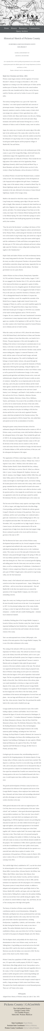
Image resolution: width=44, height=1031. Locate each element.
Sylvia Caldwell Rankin (31, 1028)
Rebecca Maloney (31, 1025)
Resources (23, 28)
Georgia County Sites (22, 1010)
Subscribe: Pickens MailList (22, 1015)
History (14, 28)
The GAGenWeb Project (22, 1008)
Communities (34, 28)
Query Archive (22, 31)
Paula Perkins (28, 1023)
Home (6, 28)
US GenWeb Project (22, 1012)
